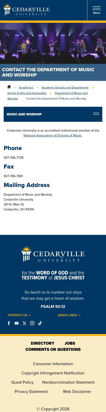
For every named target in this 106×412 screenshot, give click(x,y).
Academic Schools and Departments (65, 87)
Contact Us (17, 315)
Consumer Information (53, 364)
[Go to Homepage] (26, 14)
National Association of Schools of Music (53, 135)
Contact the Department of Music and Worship (56, 98)
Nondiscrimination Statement (68, 382)
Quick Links (67, 315)
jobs (70, 343)
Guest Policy (22, 382)
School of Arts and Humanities (26, 93)
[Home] (9, 87)
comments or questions (53, 349)
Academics (26, 87)
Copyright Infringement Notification (53, 373)
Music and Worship (24, 114)
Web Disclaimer (77, 391)
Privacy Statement (31, 391)
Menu (96, 10)
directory (42, 343)
